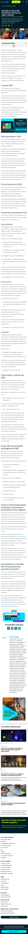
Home (3, 6)
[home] (5, 2)
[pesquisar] (23, 2)
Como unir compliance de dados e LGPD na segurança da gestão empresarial (12, 749)
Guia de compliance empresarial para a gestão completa (13, 803)
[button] (3, 25)
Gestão (14, 6)
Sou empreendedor (8, 6)
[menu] (26, 2)
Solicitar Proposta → (14, 931)
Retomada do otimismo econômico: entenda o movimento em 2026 (12, 774)
